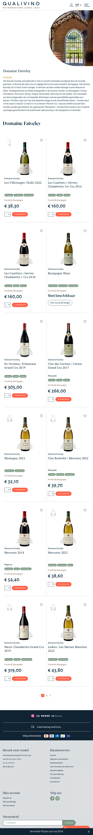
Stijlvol (17, 569)
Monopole (60, 474)
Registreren (7, 798)
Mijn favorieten (9, 806)
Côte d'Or (52, 195)
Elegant (59, 195)
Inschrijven (69, 823)
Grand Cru (8, 659)
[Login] (71, 5)
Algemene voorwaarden (59, 759)
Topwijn (66, 195)
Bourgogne (8, 195)
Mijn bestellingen (9, 802)
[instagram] (57, 798)
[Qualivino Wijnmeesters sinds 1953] (21, 5)
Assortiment (54, 782)
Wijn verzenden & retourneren (62, 767)
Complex (8, 376)
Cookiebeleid (55, 778)
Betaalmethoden (56, 763)
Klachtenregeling (56, 770)
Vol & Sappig (29, 195)
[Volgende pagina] (50, 695)
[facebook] (52, 798)
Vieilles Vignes (26, 569)
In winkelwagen (20, 214)
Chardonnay (18, 195)
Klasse (70, 565)
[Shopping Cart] (77, 5)
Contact (53, 755)
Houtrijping (63, 286)
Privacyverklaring (56, 774)
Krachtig (17, 659)
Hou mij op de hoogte (60, 303)
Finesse (15, 376)
